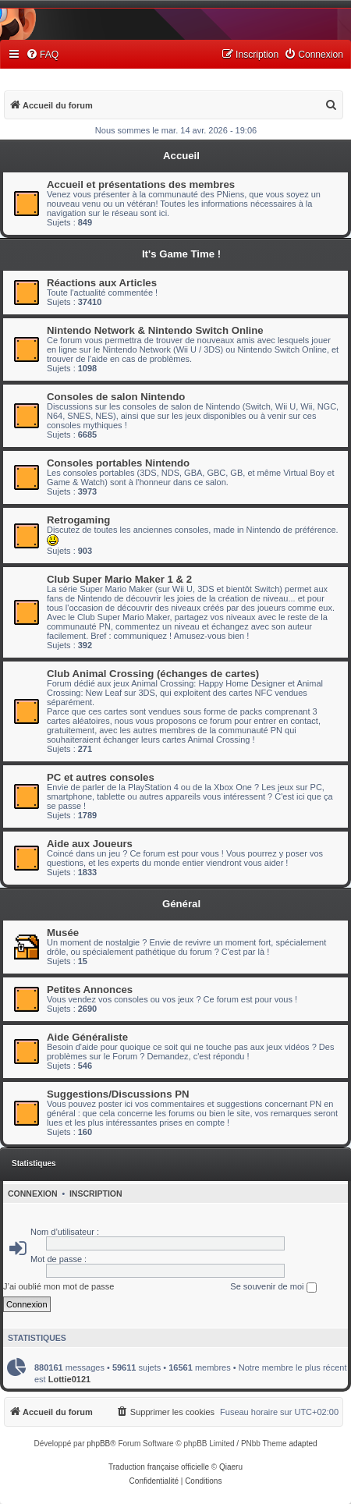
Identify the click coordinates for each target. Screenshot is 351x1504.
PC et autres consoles (100, 777)
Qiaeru (231, 1467)
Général (181, 904)
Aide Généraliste (87, 1037)
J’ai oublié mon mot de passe (58, 1286)
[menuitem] (42, 55)
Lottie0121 (69, 1379)
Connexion (33, 1193)
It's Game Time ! (181, 254)
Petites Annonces (90, 989)
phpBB (98, 1443)
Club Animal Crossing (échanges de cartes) (153, 673)
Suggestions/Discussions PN (118, 1094)
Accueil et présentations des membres (141, 184)
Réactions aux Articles (102, 283)
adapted (303, 1443)
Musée (63, 932)
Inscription (95, 1193)
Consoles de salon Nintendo (116, 397)
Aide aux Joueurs (90, 844)
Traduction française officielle (158, 1467)
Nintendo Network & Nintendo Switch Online (155, 330)
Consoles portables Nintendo (118, 463)
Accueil (181, 155)
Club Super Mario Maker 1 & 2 (119, 579)
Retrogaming (78, 520)
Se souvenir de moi (273, 1287)
